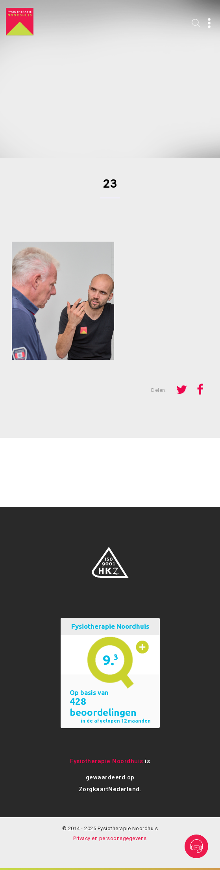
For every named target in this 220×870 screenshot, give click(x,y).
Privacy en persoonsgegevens (110, 838)
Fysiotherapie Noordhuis (106, 761)
